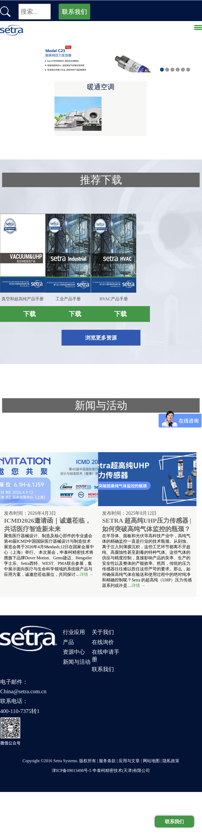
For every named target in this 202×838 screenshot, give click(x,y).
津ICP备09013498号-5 (71, 816)
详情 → (40, 697)
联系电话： (146, 752)
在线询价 (114, 746)
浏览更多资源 (101, 443)
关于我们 (114, 738)
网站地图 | (153, 807)
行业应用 (79, 738)
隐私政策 (171, 807)
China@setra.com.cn (155, 745)
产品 (73, 746)
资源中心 (79, 753)
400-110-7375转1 (151, 760)
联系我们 (114, 768)
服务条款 (107, 807)
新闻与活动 (82, 760)
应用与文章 (129, 807)
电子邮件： (146, 738)
